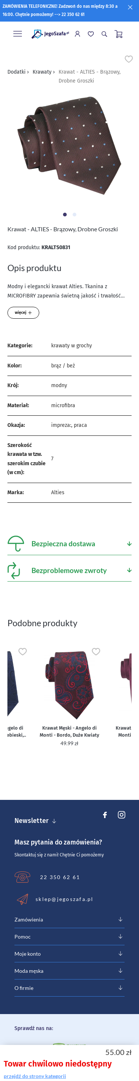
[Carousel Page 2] (74, 214)
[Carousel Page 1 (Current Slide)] (65, 214)
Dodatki (18, 72)
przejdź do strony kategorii (35, 1076)
